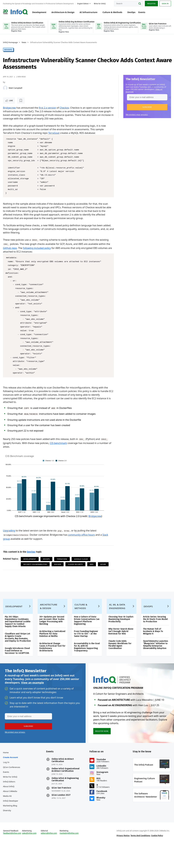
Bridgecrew (9, 107)
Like (11, 100)
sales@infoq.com (29, 833)
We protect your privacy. (137, 114)
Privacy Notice (123, 835)
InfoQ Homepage (10, 42)
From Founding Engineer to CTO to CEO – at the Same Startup (86, 633)
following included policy (37, 248)
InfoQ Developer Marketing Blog (10, 803)
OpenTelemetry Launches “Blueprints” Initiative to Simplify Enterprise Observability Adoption (155, 645)
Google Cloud (81, 559)
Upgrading (9, 530)
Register (151, 3)
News (24, 42)
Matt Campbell (15, 88)
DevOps (131, 12)
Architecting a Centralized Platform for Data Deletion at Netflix (52, 633)
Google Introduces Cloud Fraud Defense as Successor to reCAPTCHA (17, 650)
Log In (6, 762)
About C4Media (10, 791)
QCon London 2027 (61, 795)
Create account (10, 757)
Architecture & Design (62, 12)
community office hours (81, 534)
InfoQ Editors (9, 781)
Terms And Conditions (140, 835)
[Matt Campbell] (5, 88)
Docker (57, 564)
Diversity (7, 810)
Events (141, 12)
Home (6, 752)
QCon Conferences (11, 767)
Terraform (62, 559)
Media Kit (7, 796)
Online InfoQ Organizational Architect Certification (65, 769)
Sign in (165, 3)
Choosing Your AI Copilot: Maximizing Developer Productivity (121, 619)
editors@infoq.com (49, 833)
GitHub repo (10, 248)
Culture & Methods (112, 12)
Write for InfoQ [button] (100, 3)
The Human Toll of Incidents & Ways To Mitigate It (153, 631)
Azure (103, 564)
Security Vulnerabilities (35, 564)
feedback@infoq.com (12, 833)
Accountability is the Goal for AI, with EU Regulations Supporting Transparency (87, 647)
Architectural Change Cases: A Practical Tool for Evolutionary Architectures (52, 647)
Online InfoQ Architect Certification (63, 760)
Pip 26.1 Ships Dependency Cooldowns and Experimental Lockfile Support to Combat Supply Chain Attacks (17, 621)
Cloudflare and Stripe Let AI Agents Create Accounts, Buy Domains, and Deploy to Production (18, 637)
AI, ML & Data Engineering (117, 606)
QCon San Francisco (61, 788)
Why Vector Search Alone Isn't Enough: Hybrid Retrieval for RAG (120, 631)
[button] (147, 107)
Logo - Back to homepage (15, 11)
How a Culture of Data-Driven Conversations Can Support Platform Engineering (86, 620)
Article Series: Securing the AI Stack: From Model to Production (155, 619)
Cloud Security (75, 564)
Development (39, 12)
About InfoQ (8, 786)
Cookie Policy (157, 835)
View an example (32, 682)
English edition (83, 3)
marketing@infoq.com (69, 833)
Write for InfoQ (10, 776)
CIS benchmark (58, 443)
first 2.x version (47, 107)
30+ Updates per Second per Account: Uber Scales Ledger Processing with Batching (51, 620)
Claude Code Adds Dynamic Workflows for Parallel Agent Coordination (119, 645)
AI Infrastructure (88, 12)
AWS (92, 564)
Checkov (64, 107)
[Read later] (21, 100)
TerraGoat (54, 133)
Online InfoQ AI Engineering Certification (65, 779)
